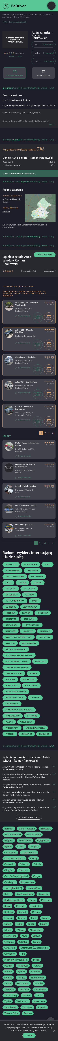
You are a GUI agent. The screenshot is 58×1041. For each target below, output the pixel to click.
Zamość (42, 1007)
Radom (38, 15)
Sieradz (21, 977)
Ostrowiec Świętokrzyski (34, 947)
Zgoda (29, 1035)
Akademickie (30, 564)
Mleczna (10, 643)
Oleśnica (9, 941)
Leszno (22, 918)
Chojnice (34, 846)
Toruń (39, 995)
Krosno (36, 912)
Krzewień (10, 631)
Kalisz (7, 894)
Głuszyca (23, 870)
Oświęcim (9, 953)
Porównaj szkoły (43, 73)
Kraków (8, 912)
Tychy (7, 1001)
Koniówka (29, 619)
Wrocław (27, 1007)
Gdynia (37, 864)
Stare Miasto (13, 716)
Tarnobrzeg (10, 995)
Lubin (19, 923)
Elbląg (33, 858)
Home (5, 15)
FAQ (51, 87)
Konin (7, 906)
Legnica (8, 918)
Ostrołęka (9, 947)
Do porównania (23, 316)
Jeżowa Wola (30, 607)
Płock (36, 959)
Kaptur (26, 613)
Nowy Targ (10, 935)
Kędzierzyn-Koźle (13, 900)
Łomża (45, 918)
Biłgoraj (8, 840)
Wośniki (10, 734)
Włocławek (10, 1007)
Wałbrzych (22, 1001)
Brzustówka (12, 570)
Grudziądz (9, 882)
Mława (20, 929)
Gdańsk (24, 864)
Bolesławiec (25, 840)
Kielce (32, 900)
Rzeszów (35, 971)
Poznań (8, 965)
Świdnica (9, 989)
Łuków (43, 923)
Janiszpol (11, 607)
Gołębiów (11, 589)
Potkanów (28, 679)
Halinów (29, 595)
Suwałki (38, 983)
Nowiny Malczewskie (17, 661)
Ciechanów (10, 852)
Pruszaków (31, 685)
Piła (23, 953)
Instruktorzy (34, 87)
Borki (47, 564)
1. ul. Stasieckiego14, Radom (16, 100)
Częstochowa (29, 852)
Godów (37, 582)
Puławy (37, 965)
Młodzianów (29, 643)
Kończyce (11, 619)
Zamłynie (47, 15)
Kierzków (43, 613)
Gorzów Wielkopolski (16, 876)
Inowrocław (27, 882)
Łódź (33, 918)
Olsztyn (23, 941)
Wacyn (9, 722)
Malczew (28, 631)
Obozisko (40, 661)
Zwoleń (28, 1013)
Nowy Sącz (36, 929)
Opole (36, 941)
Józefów (10, 613)
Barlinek (8, 828)
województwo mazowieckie (21, 15)
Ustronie (32, 716)
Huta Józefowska (15, 601)
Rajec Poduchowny (16, 691)
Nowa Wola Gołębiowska (19, 655)
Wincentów (12, 728)
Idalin (35, 601)
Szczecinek (40, 989)
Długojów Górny (15, 576)
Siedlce (8, 977)
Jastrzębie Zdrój (13, 888)
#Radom (6, 211)
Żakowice (26, 734)
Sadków (35, 697)
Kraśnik (22, 912)
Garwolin (9, 864)
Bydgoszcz (43, 840)
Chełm (20, 846)
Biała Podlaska (27, 828)
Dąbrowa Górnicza (14, 858)
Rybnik (21, 971)
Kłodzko (45, 900)
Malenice (45, 631)
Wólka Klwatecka (35, 728)
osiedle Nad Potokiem (17, 667)
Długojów (32, 570)
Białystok (45, 828)
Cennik (16, 87)
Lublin (31, 923)
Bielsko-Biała (33, 834)
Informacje (7, 87)
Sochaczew (23, 983)
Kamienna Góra (24, 894)
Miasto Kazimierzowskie (19, 637)
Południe (10, 679)
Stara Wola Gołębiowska (19, 710)
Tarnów (26, 995)
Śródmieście (12, 704)
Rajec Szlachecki (15, 697)
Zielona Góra (11, 1013)
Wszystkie (11, 564)
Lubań (7, 923)
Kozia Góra (11, 625)
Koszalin (20, 906)
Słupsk (7, 983)
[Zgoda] (54, 1030)
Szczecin (24, 989)
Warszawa (39, 1001)
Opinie (44, 87)
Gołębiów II (12, 595)
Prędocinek (12, 685)
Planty (33, 673)
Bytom (8, 846)
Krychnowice (32, 625)
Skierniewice (37, 977)
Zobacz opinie (15, 56)
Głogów (8, 870)
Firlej (8, 582)
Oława (36, 935)
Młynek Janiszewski (16, 649)
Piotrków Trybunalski (16, 959)
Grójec (37, 876)
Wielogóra (26, 722)
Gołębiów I (29, 589)
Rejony (24, 87)
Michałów (44, 637)
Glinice (22, 582)
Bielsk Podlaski (12, 834)
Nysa (24, 935)
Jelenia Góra (34, 888)
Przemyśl (23, 965)
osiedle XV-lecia (14, 673)
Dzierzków (37, 576)
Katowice (43, 894)
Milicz (7, 929)
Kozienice (36, 906)
